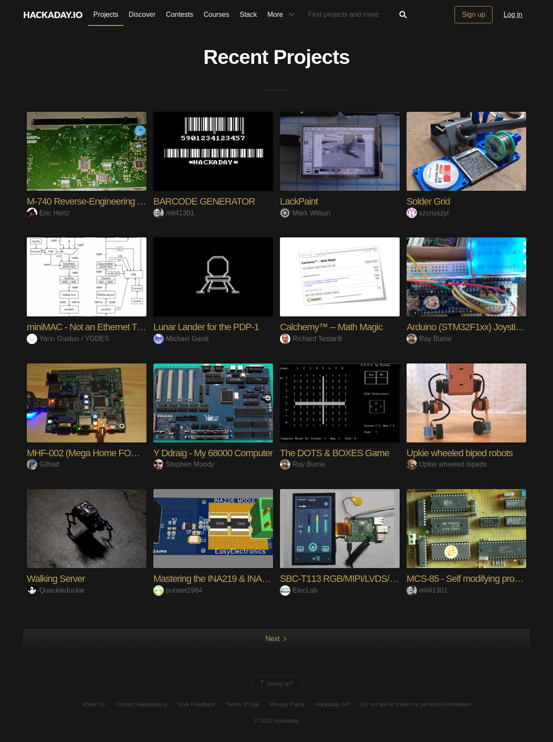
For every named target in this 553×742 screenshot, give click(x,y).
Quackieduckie (56, 590)
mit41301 (173, 213)
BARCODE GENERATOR (204, 201)
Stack (248, 14)
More (283, 14)
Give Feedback (196, 704)
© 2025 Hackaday (276, 720)
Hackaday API (332, 704)
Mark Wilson (305, 213)
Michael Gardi (181, 338)
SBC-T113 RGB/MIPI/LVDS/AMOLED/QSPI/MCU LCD (386, 578)
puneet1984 (178, 590)
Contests (179, 14)
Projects (105, 14)
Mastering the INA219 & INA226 (214, 578)
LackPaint (299, 201)
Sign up (473, 14)
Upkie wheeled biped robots (460, 453)
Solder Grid (428, 201)
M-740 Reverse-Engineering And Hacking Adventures (129, 201)
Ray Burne (429, 338)
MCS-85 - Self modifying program (470, 578)
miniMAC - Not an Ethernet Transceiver (101, 327)
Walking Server (56, 578)
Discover (142, 14)
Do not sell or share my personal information (416, 704)
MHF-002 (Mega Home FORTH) (89, 453)
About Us (93, 704)
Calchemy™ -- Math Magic (331, 327)
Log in (512, 14)
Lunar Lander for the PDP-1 (206, 327)
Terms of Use (242, 704)
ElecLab (299, 590)
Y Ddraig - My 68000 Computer (213, 453)
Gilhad (43, 464)
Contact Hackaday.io (141, 704)
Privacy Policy (287, 704)
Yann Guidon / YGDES (68, 338)
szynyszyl (427, 213)
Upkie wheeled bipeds (447, 464)
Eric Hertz (48, 213)
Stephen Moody (183, 464)
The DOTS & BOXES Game (334, 453)
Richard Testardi (311, 338)
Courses (216, 14)
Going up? (276, 683)
